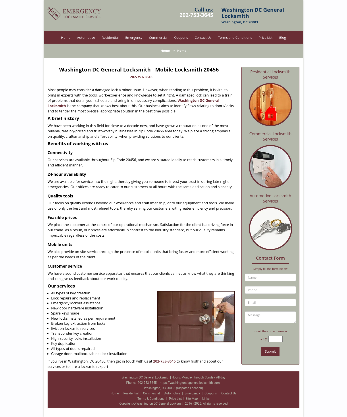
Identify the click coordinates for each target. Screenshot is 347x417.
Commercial (158, 37)
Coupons (181, 37)
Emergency (133, 37)
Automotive (86, 37)
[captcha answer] (275, 339)
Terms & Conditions (150, 398)
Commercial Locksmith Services (270, 136)
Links (206, 398)
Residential (110, 37)
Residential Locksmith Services (270, 74)
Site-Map (191, 398)
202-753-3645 (196, 14)
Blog (282, 37)
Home (65, 37)
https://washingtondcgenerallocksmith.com (190, 382)
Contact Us (203, 37)
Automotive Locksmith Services (270, 198)
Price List (266, 37)
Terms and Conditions (235, 37)
